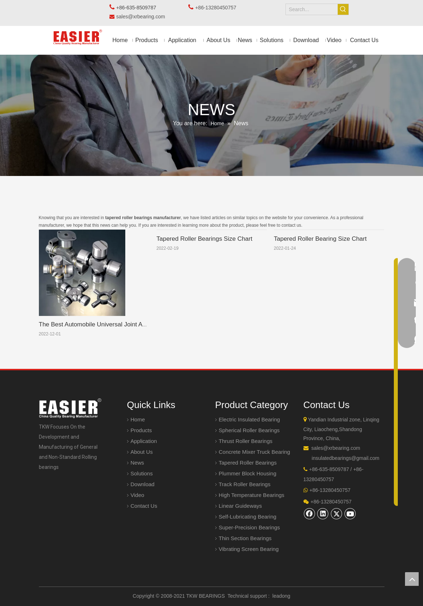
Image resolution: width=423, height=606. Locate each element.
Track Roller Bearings (245, 484)
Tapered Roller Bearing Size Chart (320, 238)
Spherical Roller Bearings (249, 430)
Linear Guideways (240, 506)
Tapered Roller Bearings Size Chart (204, 238)
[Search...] (312, 9)
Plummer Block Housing (247, 473)
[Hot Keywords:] (343, 9)
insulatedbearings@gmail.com (345, 458)
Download (143, 484)
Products (141, 430)
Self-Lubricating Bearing (247, 517)
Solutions (142, 473)
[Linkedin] (323, 513)
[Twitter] (336, 513)
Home (138, 419)
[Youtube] (350, 513)
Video (137, 495)
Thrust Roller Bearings (246, 441)
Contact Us (144, 506)
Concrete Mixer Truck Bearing (254, 452)
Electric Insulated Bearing (249, 419)
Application (144, 441)
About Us (142, 452)
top (412, 579)
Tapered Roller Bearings (248, 463)
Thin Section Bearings (245, 538)
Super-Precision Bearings (249, 527)
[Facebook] (309, 513)
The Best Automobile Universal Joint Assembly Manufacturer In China (133, 324)
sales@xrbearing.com (142, 16)
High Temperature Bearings (251, 495)
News (137, 463)
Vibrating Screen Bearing (249, 549)
